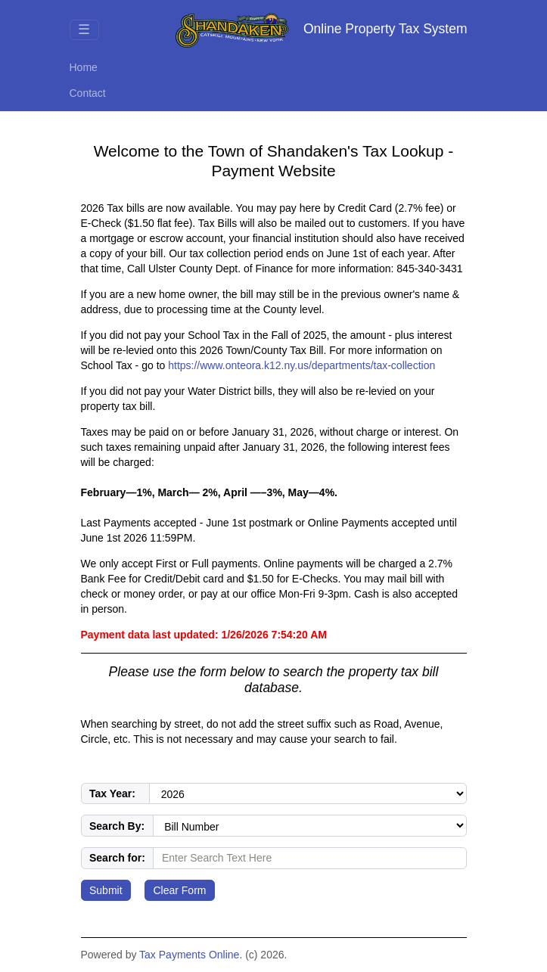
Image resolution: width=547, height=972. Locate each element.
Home (84, 67)
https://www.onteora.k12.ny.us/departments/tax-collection (301, 365)
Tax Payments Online (189, 955)
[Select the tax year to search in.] (307, 794)
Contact (88, 93)
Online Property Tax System (321, 30)
